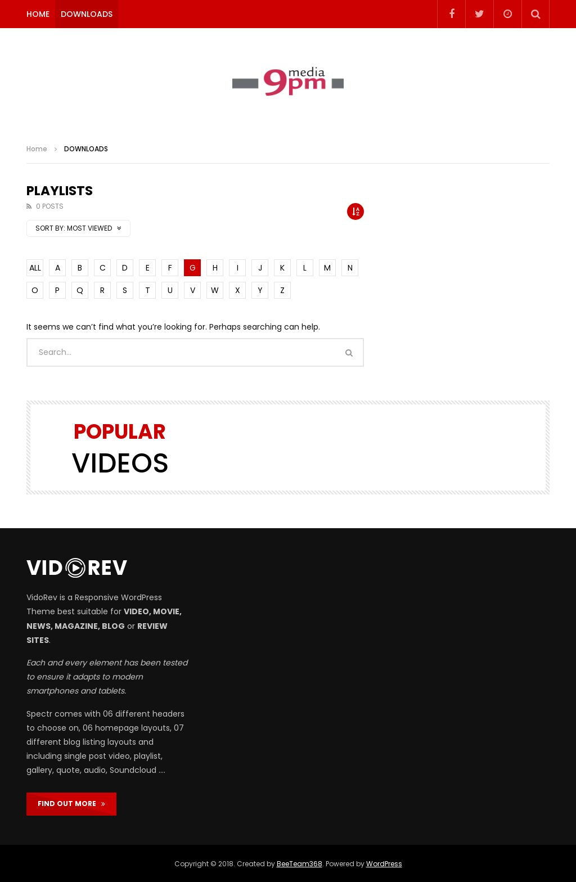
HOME (38, 14)
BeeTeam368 (299, 863)
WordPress (384, 863)
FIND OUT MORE (71, 803)
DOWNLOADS (86, 14)
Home (36, 149)
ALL (35, 267)
